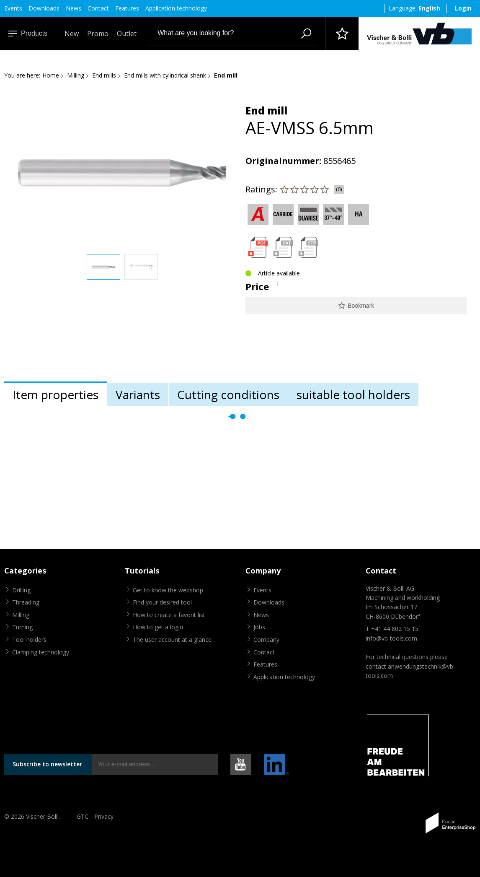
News (73, 8)
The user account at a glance (172, 639)
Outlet (127, 33)
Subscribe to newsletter (47, 764)
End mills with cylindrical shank (165, 75)
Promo (97, 33)
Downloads (43, 8)
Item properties (55, 394)
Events (13, 8)
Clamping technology (40, 652)
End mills (104, 75)
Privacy (104, 816)
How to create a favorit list (169, 615)
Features (127, 8)
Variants (138, 394)
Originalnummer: (283, 160)
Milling (75, 75)
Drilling (21, 590)
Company (266, 639)
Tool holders (29, 639)
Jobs (259, 627)
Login (463, 8)
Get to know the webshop (168, 590)
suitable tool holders (353, 394)
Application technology (176, 8)
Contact (98, 8)
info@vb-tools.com (391, 638)
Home (50, 75)
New (72, 33)
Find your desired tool (162, 602)
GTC (82, 816)
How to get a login (158, 627)
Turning (22, 627)
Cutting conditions (228, 394)
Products (27, 33)
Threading (25, 602)
